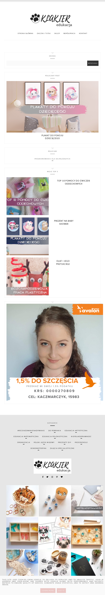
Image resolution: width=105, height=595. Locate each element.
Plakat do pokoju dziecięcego (52, 137)
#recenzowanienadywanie (31, 430)
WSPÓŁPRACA (69, 33)
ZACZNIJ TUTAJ (44, 33)
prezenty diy (64, 442)
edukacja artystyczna (76, 430)
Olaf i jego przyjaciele (63, 262)
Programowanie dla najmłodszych (52, 159)
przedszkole (81, 442)
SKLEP (57, 33)
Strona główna (25, 33)
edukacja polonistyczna (54, 436)
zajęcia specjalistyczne (62, 448)
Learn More (48, 590)
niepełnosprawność (81, 436)
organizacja (23, 442)
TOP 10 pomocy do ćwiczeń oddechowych (73, 182)
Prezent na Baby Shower (63, 222)
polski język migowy (44, 442)
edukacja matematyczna (26, 436)
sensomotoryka (38, 448)
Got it (61, 590)
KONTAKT (83, 33)
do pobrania (54, 430)
